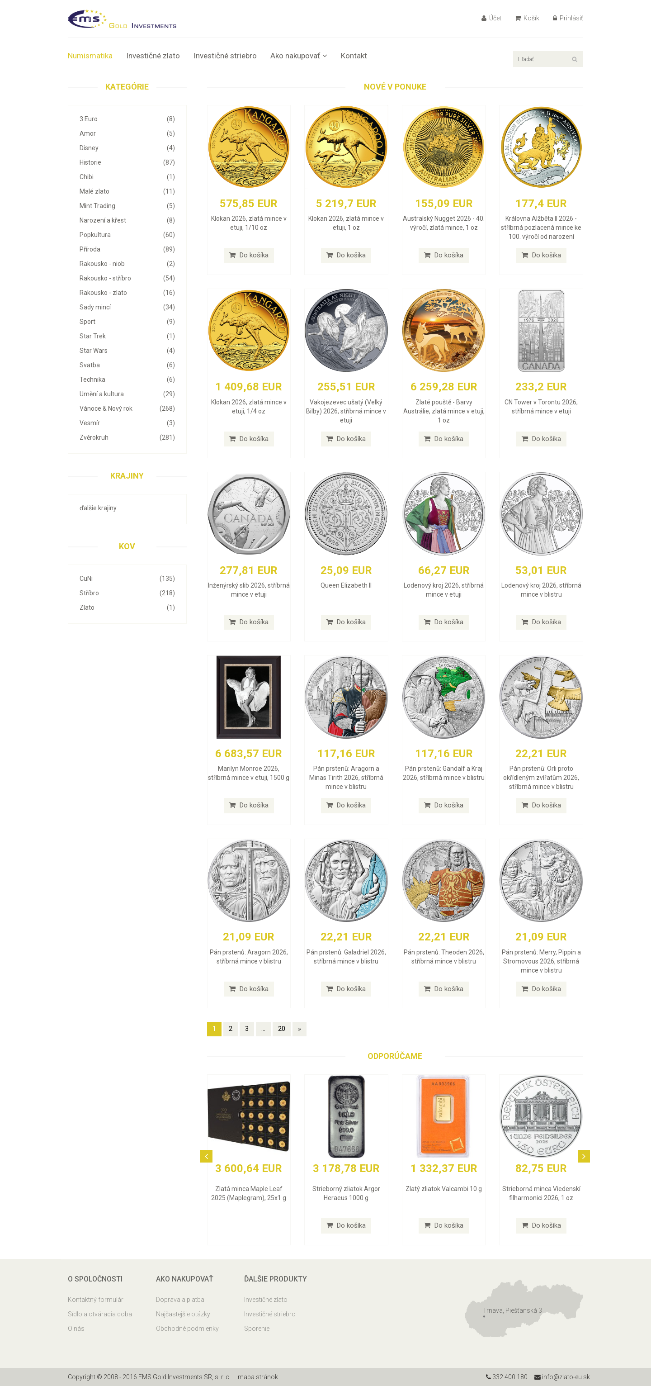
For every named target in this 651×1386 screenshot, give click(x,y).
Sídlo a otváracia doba (100, 1314)
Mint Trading (127, 205)
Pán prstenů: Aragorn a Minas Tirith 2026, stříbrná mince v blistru (346, 777)
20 (281, 1028)
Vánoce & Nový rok (127, 408)
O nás (76, 1328)
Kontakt (354, 55)
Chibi (127, 176)
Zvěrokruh (127, 437)
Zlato (127, 607)
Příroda (127, 249)
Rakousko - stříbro (127, 278)
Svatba (127, 365)
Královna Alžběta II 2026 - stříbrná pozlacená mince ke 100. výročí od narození (541, 227)
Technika (127, 379)
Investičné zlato (153, 55)
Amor (127, 133)
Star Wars (127, 350)
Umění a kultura (127, 394)
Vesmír (127, 422)
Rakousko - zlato (127, 292)
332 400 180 (507, 1377)
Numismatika (90, 55)
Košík (527, 18)
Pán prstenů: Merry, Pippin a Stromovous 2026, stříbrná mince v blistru (541, 961)
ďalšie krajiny (98, 508)
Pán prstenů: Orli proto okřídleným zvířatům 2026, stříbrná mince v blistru (541, 777)
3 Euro (127, 118)
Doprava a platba (180, 1299)
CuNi (127, 578)
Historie (127, 162)
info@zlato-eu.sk (562, 1377)
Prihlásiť (568, 18)
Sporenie (256, 1328)
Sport (127, 321)
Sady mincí (127, 307)
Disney (127, 147)
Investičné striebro (225, 55)
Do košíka (249, 255)
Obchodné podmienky (187, 1328)
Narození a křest (127, 220)
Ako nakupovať (298, 55)
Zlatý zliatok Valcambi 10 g (444, 1188)
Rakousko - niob (127, 263)
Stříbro (127, 593)
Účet (491, 18)
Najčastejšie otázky (183, 1314)
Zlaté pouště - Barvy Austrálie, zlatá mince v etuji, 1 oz (444, 411)
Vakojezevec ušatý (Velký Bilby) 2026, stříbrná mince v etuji (346, 411)
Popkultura (127, 234)
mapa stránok (258, 1377)
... (263, 1028)
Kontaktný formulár (95, 1299)
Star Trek (127, 336)
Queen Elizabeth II (346, 585)
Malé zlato (127, 191)
